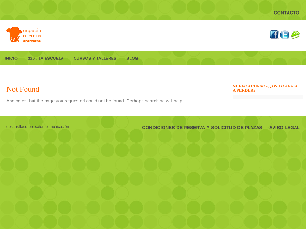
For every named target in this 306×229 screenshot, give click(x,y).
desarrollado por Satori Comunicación (37, 126)
